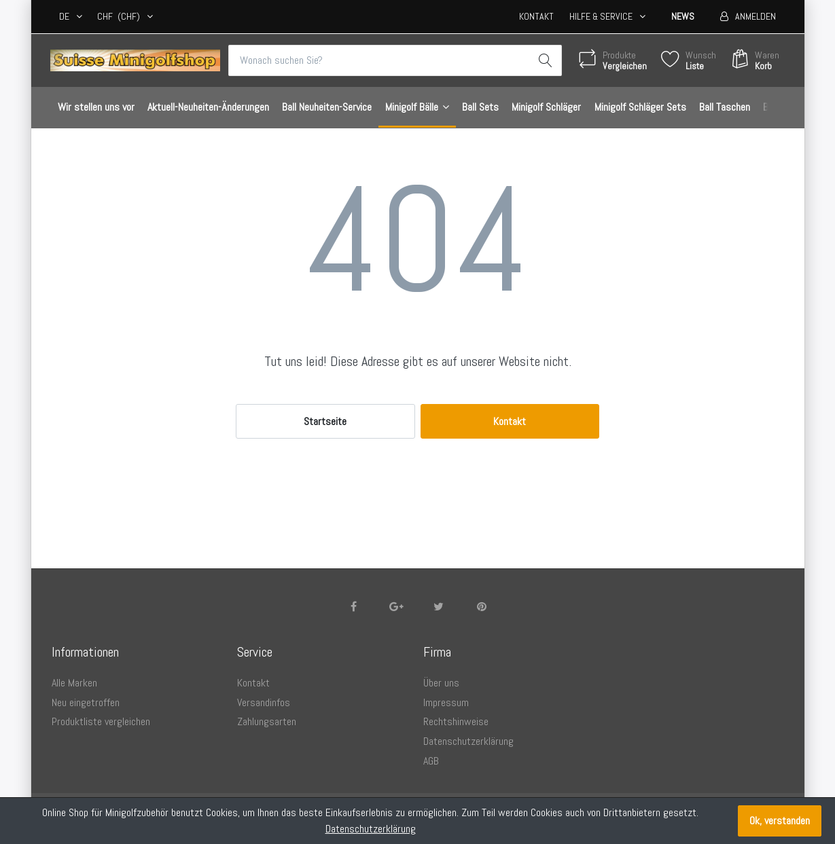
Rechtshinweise (455, 721)
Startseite (325, 421)
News (682, 16)
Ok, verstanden (779, 820)
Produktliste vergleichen (101, 721)
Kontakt (536, 16)
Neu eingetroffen (86, 702)
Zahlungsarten (266, 721)
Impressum (446, 702)
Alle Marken (74, 683)
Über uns (441, 683)
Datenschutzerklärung (468, 741)
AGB (431, 761)
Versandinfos (263, 702)
